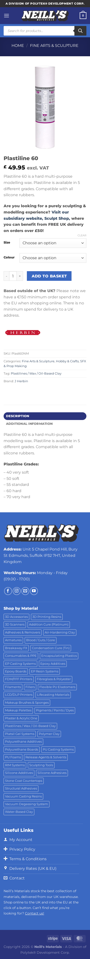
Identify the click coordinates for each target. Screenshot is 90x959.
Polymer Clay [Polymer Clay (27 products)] (49, 734)
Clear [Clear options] (82, 235)
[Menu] (6, 15)
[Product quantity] (13, 276)
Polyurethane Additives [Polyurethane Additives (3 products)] (23, 741)
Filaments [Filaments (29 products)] (13, 687)
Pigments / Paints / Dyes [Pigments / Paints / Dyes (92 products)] (55, 710)
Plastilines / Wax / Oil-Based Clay (36, 373)
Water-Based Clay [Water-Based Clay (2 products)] (19, 812)
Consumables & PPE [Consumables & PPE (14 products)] (21, 656)
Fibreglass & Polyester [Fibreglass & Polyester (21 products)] (54, 679)
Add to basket (49, 276)
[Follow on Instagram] (17, 591)
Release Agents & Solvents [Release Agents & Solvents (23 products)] (45, 757)
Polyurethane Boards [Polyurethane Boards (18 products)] (21, 749)
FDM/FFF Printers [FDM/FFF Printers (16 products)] (18, 679)
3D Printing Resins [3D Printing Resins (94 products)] (46, 617)
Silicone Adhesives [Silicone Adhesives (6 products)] (51, 773)
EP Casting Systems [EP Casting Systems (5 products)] (20, 663)
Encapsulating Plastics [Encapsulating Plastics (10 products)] (59, 656)
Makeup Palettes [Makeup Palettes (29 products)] (18, 710)
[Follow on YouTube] (34, 591)
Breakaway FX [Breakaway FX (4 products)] (16, 648)
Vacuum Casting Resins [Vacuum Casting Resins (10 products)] (23, 796)
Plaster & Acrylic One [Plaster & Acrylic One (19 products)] (21, 718)
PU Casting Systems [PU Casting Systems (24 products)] (58, 749)
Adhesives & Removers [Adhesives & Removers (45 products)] (22, 632)
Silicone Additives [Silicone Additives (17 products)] (19, 773)
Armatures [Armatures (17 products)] (13, 640)
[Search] (80, 31)
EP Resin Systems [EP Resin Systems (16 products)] (44, 671)
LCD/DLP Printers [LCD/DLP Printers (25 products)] (18, 694)
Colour (9, 257)
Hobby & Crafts (67, 361)
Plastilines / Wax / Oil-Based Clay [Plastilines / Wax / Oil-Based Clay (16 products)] (30, 726)
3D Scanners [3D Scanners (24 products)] (14, 624)
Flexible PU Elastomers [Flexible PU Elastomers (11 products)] (57, 687)
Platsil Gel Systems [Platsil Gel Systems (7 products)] (19, 734)
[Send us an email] (25, 591)
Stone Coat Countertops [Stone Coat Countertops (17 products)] (23, 781)
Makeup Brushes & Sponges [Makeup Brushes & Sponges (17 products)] (27, 702)
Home (18, 45)
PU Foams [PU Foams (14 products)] (13, 757)
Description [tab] (17, 416)
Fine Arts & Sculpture (54, 45)
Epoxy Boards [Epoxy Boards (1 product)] (15, 671)
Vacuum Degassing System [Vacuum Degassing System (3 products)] (26, 804)
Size (7, 242)
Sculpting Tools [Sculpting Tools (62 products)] (41, 765)
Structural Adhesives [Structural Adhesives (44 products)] (21, 788)
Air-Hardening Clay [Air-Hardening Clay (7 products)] (60, 632)
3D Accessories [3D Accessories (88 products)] (16, 617)
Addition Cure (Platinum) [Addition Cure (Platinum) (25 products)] (48, 624)
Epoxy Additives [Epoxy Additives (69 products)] (52, 663)
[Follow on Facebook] (8, 591)
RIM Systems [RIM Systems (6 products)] (15, 765)
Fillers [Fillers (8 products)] (30, 687)
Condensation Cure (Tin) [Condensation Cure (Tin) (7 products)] (51, 648)
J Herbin (21, 381)
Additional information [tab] (29, 424)
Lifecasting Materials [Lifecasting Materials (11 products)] (53, 694)
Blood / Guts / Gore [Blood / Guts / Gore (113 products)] (40, 640)
